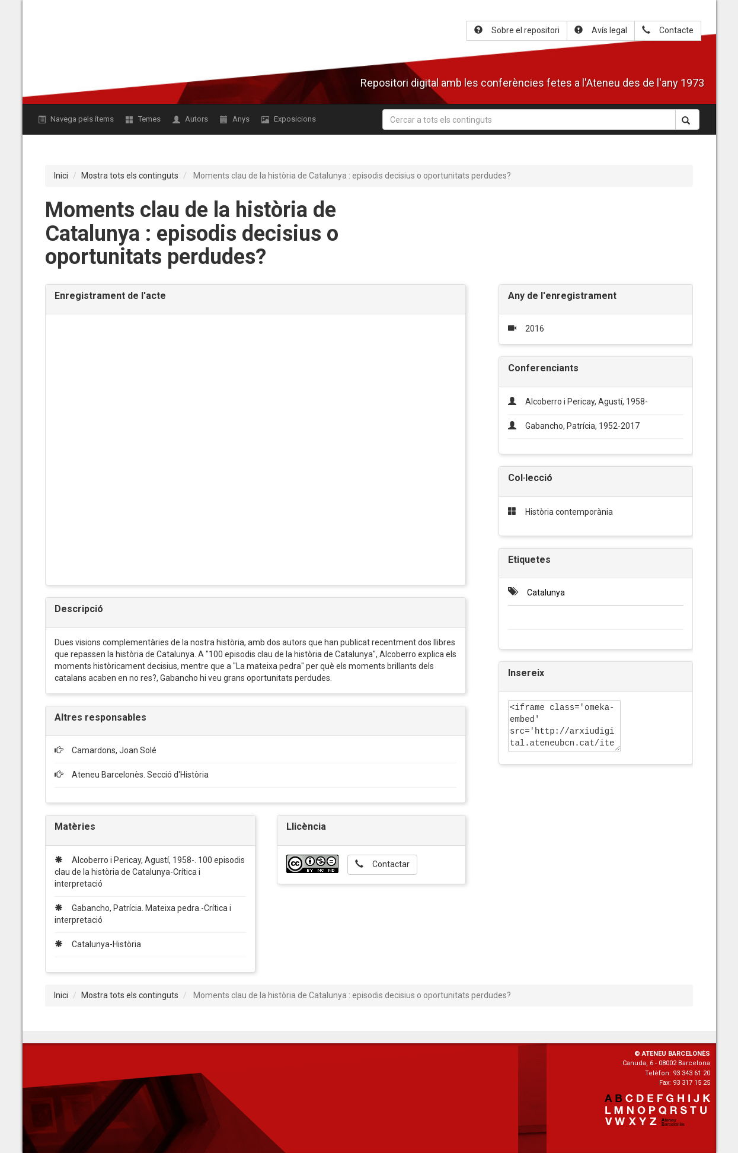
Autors (190, 118)
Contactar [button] (382, 864)
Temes (143, 118)
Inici (61, 175)
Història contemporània (569, 512)
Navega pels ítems (76, 118)
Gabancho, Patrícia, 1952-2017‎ (582, 426)
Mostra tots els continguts (129, 175)
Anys (235, 118)
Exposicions (288, 118)
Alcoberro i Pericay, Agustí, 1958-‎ (586, 401)
